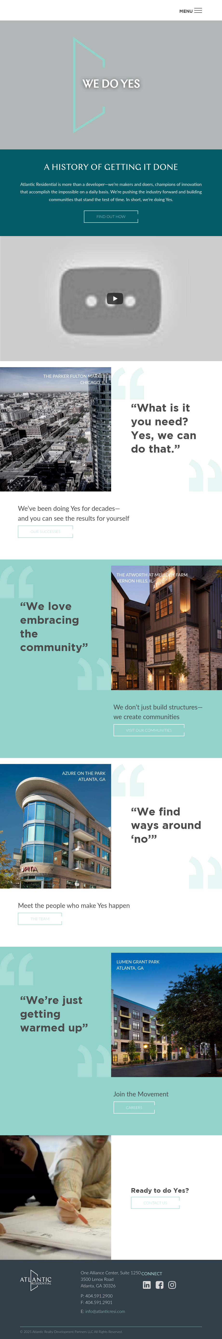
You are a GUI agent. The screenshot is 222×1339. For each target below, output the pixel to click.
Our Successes (45, 531)
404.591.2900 (99, 1295)
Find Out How (110, 216)
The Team (39, 918)
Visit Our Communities (149, 730)
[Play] (115, 298)
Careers (134, 1107)
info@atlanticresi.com (105, 1311)
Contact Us (155, 1202)
